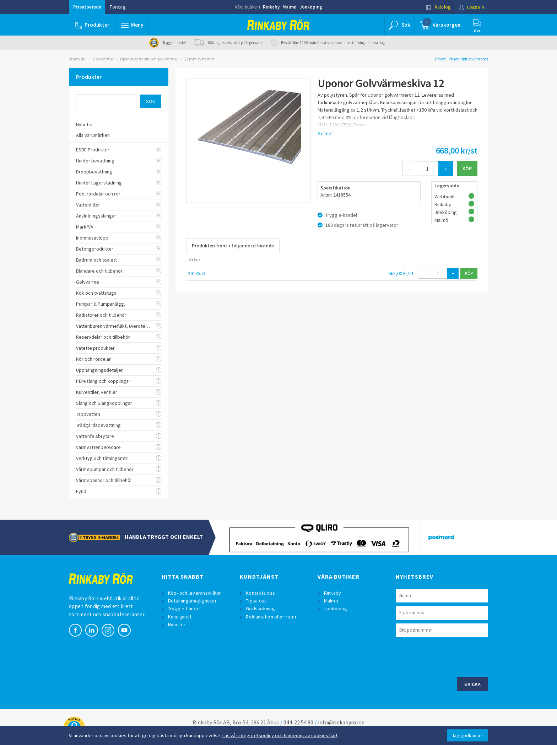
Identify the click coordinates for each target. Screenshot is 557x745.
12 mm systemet (199, 58)
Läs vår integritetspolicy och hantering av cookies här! (279, 735)
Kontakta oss (260, 593)
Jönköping (310, 7)
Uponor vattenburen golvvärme (148, 58)
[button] (132, 25)
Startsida (77, 58)
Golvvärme (103, 58)
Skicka (472, 684)
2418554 (196, 273)
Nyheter (177, 624)
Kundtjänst (180, 616)
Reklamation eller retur (271, 616)
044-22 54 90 (298, 722)
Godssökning (260, 608)
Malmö (289, 7)
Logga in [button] (471, 7)
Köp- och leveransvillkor (194, 593)
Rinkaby (271, 7)
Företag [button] (117, 7)
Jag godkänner (467, 735)
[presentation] (450, 656)
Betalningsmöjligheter (192, 600)
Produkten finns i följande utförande (233, 245)
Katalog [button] (437, 7)
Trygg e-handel (184, 608)
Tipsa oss (256, 600)
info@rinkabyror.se (341, 722)
